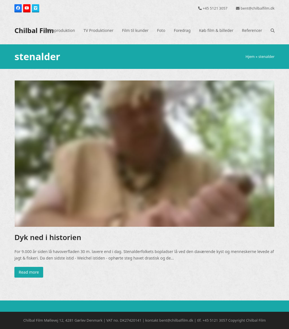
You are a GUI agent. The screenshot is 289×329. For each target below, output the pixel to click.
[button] (272, 30)
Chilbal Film (34, 30)
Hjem (250, 56)
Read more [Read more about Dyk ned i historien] (29, 272)
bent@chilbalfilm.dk (258, 8)
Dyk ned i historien (47, 237)
